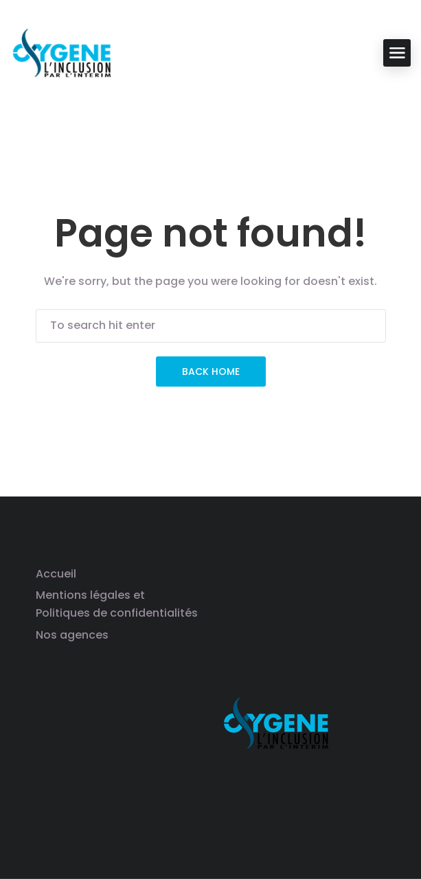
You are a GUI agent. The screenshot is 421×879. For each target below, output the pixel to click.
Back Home (211, 371)
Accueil (56, 574)
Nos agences (72, 635)
